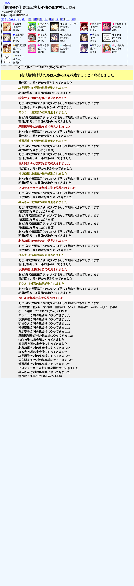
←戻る (5, 3)
